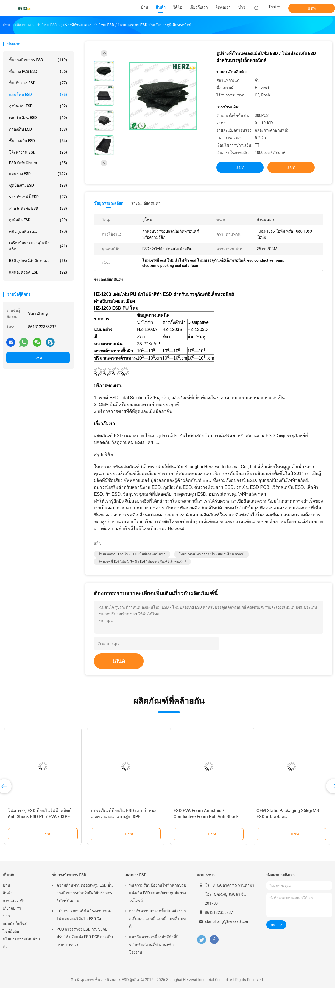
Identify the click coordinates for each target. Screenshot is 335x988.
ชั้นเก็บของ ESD (38, 83)
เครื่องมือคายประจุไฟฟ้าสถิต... (38, 246)
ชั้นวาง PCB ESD (38, 71)
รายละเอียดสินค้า (145, 203)
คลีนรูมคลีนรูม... (38, 231)
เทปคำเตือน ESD (38, 117)
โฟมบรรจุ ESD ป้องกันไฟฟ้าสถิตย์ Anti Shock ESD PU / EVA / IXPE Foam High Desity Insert (39, 816)
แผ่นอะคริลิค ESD (38, 272)
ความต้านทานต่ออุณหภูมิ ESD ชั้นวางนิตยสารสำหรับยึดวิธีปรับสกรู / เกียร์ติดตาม (85, 893)
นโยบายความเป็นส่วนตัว (21, 943)
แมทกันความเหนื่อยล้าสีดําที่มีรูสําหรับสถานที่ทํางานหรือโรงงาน (153, 944)
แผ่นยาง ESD (38, 173)
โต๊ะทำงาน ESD (38, 152)
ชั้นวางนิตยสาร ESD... (38, 60)
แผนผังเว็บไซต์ (15, 923)
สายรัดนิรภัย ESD (38, 208)
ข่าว (6, 916)
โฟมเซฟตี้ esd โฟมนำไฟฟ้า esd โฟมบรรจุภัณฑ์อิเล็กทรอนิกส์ (142, 562)
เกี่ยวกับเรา (12, 908)
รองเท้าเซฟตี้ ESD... (38, 197)
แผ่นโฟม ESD (38, 94)
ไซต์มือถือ (11, 931)
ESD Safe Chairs (38, 163)
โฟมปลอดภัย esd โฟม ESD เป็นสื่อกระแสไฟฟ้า (132, 554)
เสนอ (119, 661)
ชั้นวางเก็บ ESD (38, 140)
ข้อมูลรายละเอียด (108, 203)
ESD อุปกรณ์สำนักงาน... (38, 260)
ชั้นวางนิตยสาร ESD (69, 875)
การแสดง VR (13, 900)
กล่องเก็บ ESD (38, 129)
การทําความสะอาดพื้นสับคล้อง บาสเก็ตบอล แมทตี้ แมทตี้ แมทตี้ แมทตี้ (157, 919)
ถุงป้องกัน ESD (38, 106)
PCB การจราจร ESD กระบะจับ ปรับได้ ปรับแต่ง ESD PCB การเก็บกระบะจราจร (85, 937)
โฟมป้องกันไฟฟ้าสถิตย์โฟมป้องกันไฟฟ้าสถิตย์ (211, 554)
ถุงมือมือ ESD (38, 220)
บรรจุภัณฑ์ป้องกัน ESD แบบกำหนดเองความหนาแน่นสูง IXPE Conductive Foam (124, 816)
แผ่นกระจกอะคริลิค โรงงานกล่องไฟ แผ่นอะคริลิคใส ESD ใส (84, 915)
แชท (312, 8)
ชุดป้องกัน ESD (38, 185)
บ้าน (6, 885)
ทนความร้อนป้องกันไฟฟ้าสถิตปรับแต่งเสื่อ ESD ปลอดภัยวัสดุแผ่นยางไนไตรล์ (157, 893)
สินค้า (8, 893)
